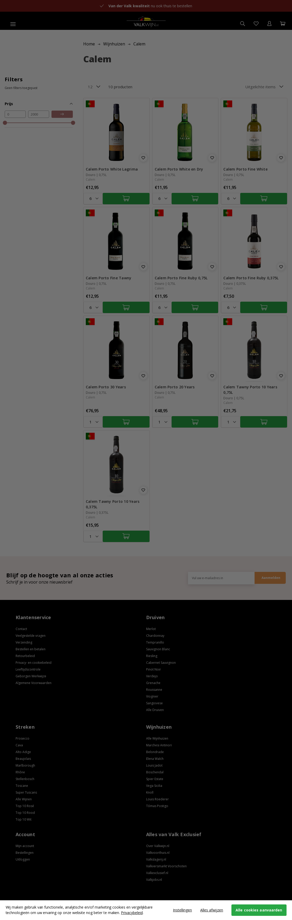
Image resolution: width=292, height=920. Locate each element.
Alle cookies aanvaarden (259, 910)
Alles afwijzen (211, 910)
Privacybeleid (131, 912)
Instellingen (182, 910)
